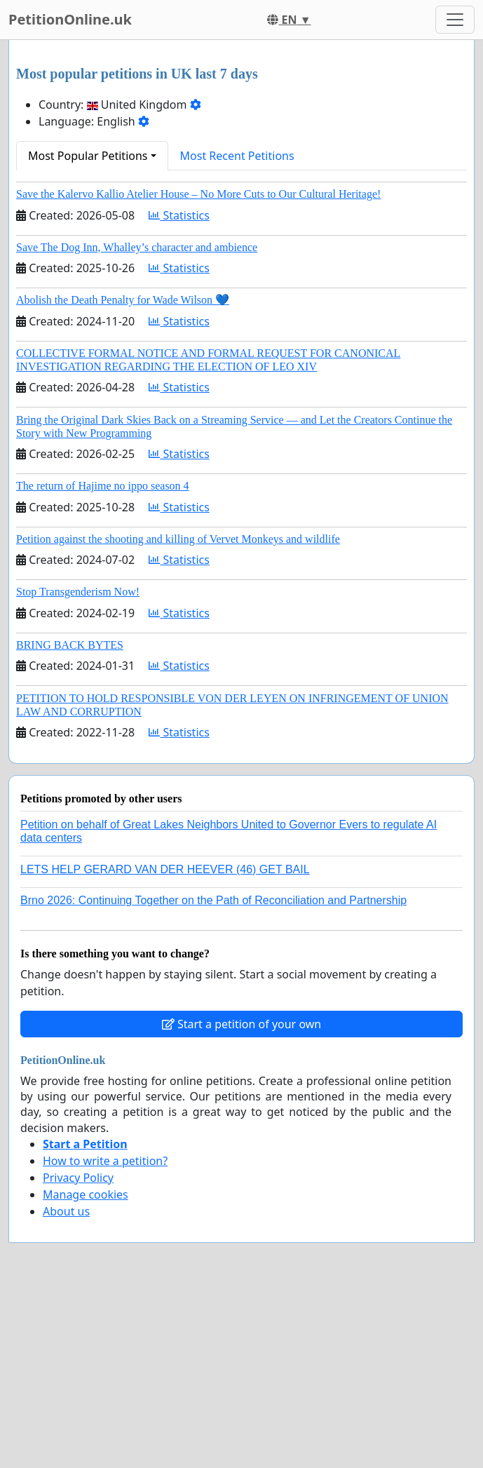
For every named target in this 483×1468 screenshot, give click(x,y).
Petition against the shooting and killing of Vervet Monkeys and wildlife (178, 539)
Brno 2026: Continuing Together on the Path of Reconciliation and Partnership (213, 900)
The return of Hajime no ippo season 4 (102, 486)
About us (66, 1211)
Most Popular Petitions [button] (88, 155)
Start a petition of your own (241, 1024)
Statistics (179, 215)
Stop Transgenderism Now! (78, 592)
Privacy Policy (78, 1177)
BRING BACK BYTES (69, 645)
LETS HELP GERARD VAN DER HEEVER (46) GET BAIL (165, 869)
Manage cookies (85, 1194)
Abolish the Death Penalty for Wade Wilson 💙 (122, 300)
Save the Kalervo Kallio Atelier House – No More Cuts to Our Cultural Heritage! (198, 194)
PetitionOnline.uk (70, 19)
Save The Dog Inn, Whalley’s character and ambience (136, 247)
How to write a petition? (105, 1161)
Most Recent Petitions (237, 155)
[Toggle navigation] (455, 20)
